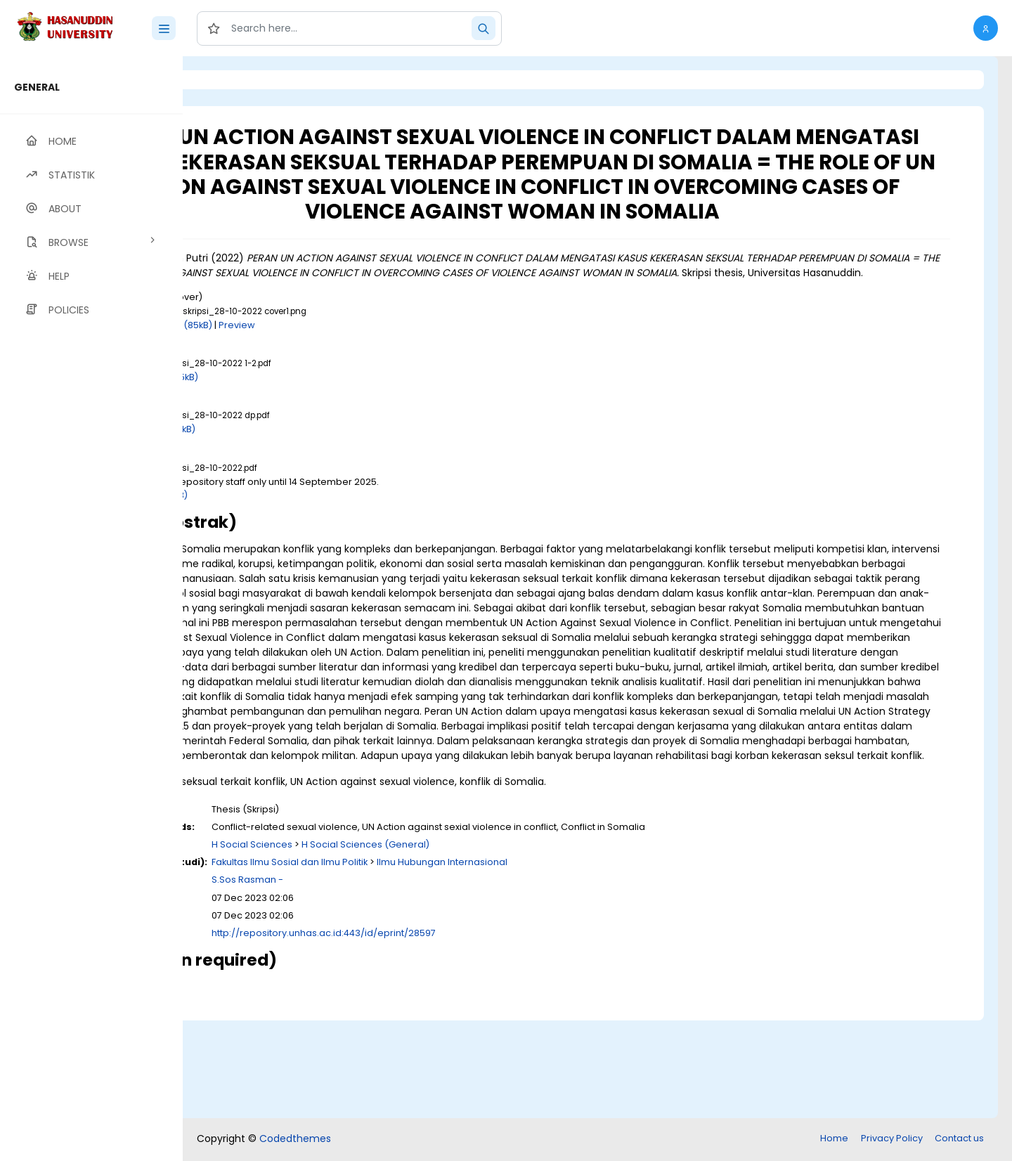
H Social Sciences (408, 943)
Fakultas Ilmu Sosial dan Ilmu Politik (446, 960)
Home (834, 1140)
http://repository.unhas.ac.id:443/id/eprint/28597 (480, 1031)
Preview (393, 364)
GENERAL (37, 87)
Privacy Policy (892, 1140)
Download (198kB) (311, 469)
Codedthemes (295, 1140)
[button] (985, 28)
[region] (91, 608)
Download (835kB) (312, 416)
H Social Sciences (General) (521, 943)
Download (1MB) (307, 534)
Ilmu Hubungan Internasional (598, 960)
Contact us (959, 1140)
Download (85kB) (329, 364)
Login (242, 80)
